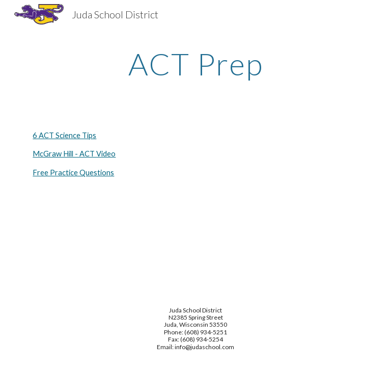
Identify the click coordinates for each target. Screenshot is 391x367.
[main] (195, 64)
